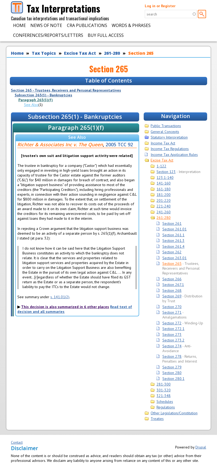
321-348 (163, 395)
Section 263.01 (174, 257)
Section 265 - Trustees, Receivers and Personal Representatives (66, 90)
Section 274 (172, 346)
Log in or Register (160, 5)
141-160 (163, 183)
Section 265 (141, 53)
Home (19, 25)
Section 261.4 (173, 246)
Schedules (164, 401)
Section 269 (172, 296)
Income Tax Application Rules (174, 154)
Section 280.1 (173, 378)
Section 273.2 (173, 340)
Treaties (157, 418)
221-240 (163, 206)
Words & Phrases (131, 25)
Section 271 (172, 312)
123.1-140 (165, 177)
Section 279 (172, 367)
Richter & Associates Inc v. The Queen (60, 144)
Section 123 (166, 171)
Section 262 (172, 252)
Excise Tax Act (80, 53)
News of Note (46, 25)
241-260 (163, 212)
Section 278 (172, 356)
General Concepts (165, 131)
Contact (17, 442)
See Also (31, 104)
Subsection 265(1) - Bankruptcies (43, 95)
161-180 (163, 189)
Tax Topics (44, 53)
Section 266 (172, 279)
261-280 (112, 53)
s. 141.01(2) (59, 296)
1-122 (161, 166)
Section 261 (172, 223)
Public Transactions (166, 125)
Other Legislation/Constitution (174, 413)
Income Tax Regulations (170, 148)
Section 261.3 (173, 240)
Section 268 (172, 290)
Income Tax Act (163, 143)
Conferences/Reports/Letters (48, 35)
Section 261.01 (174, 229)
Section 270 (172, 306)
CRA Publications (87, 25)
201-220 (163, 200)
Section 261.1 (173, 235)
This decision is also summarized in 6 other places (65, 306)
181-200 (163, 194)
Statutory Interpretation (169, 137)
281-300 (163, 384)
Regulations (165, 407)
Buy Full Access (106, 35)
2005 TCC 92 (119, 144)
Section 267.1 (173, 284)
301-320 (163, 390)
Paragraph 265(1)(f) (35, 99)
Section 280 (172, 372)
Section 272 (172, 323)
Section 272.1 (173, 328)
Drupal (200, 447)
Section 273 (172, 334)
